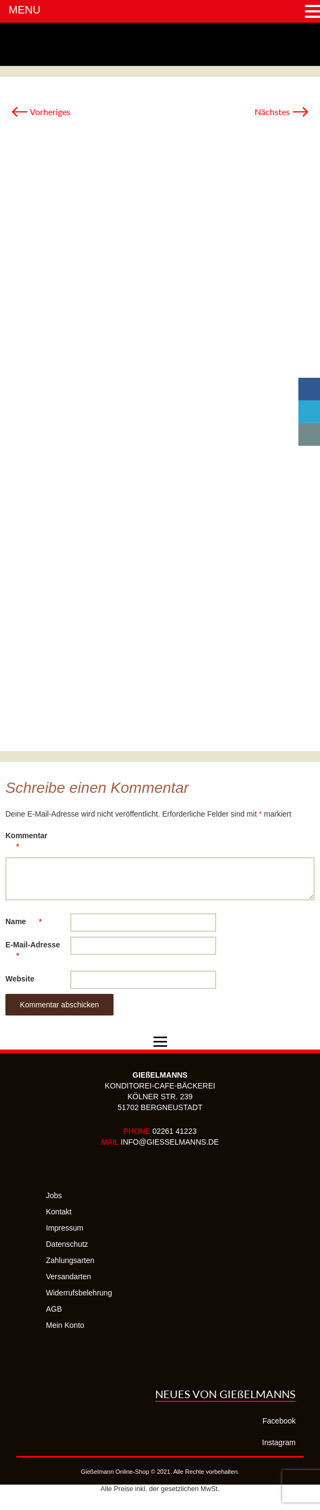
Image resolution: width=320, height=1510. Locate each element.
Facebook (279, 1421)
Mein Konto (65, 1325)
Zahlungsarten (70, 1260)
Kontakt (58, 1211)
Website (19, 978)
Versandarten (68, 1276)
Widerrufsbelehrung (79, 1292)
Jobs (54, 1195)
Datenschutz (67, 1244)
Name (28, 921)
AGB (54, 1309)
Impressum (64, 1228)
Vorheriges (40, 111)
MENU (25, 9)
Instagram (279, 1442)
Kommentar (26, 842)
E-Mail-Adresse (32, 952)
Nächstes (282, 111)
